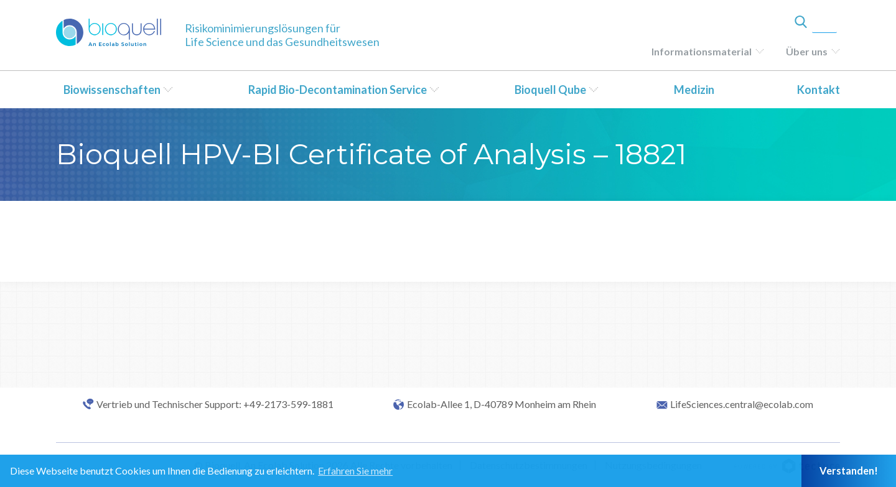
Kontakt (818, 89)
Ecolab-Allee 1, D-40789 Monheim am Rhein (501, 404)
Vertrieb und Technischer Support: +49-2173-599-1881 (215, 404)
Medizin (694, 89)
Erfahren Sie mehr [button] (355, 470)
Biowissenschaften (112, 89)
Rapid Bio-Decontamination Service (337, 89)
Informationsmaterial (701, 51)
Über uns (807, 51)
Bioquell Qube (550, 89)
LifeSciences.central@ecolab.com (741, 404)
